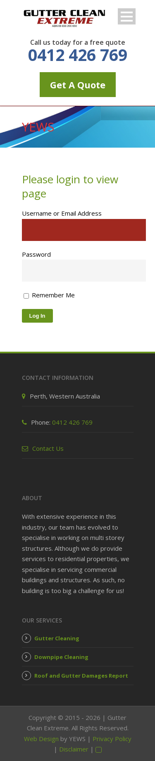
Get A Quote (77, 84)
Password (36, 254)
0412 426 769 (77, 55)
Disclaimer (73, 749)
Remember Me (49, 295)
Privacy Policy (112, 738)
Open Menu (127, 16)
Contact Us (48, 448)
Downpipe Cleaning (61, 657)
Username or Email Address (62, 213)
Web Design (41, 738)
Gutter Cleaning (56, 638)
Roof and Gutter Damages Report (81, 675)
